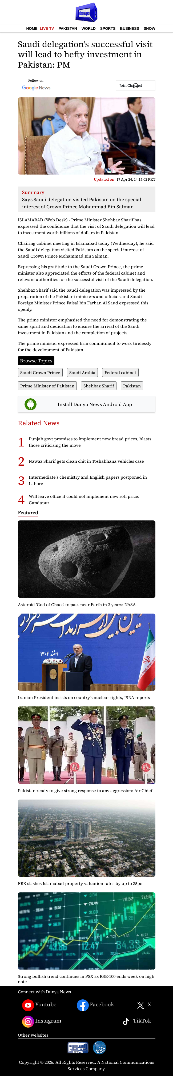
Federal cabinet (120, 372)
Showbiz (152, 28)
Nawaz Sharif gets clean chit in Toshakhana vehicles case (86, 461)
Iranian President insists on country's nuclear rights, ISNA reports (84, 697)
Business (129, 28)
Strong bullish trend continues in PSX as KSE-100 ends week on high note (86, 978)
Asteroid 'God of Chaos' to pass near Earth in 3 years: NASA (77, 604)
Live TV (47, 28)
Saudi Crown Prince (40, 372)
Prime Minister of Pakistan (47, 386)
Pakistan (67, 28)
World (89, 28)
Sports (108, 28)
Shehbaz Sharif (98, 386)
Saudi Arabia (82, 372)
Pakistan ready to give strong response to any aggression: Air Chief (85, 790)
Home (32, 28)
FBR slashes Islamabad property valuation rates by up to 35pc (80, 883)
